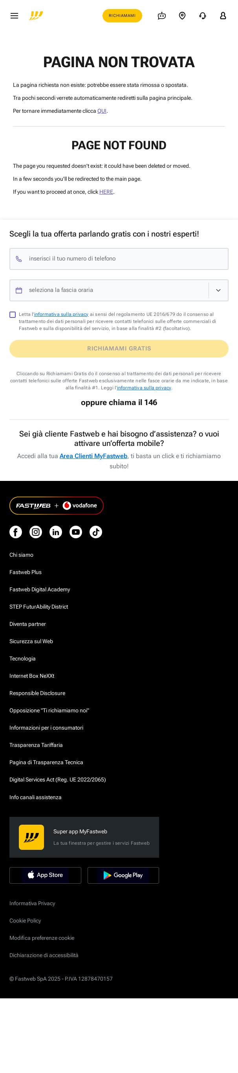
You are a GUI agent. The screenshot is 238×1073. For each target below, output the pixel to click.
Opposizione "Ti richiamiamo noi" (49, 710)
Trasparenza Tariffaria (36, 745)
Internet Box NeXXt (31, 676)
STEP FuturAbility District (38, 606)
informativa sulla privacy (61, 314)
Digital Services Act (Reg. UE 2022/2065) (57, 779)
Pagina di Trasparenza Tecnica (46, 762)
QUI (101, 111)
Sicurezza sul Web (31, 641)
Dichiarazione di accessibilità (44, 955)
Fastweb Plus (25, 572)
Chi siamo (21, 555)
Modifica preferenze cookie (41, 938)
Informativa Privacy (32, 903)
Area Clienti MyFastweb (93, 456)
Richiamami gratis (119, 348)
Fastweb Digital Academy (39, 589)
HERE (106, 192)
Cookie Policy (25, 920)
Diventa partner (27, 624)
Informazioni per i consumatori (46, 728)
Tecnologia (22, 658)
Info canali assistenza (35, 797)
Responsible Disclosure (37, 693)
